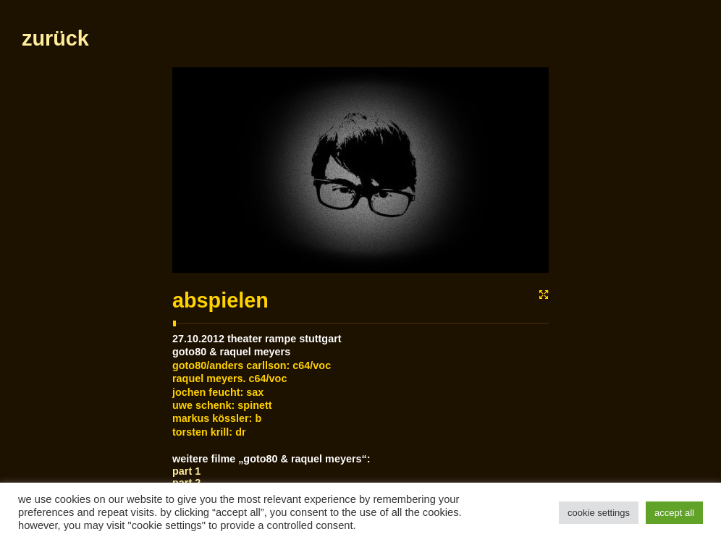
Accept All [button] (674, 512)
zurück (55, 38)
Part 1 (186, 471)
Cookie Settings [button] (599, 512)
